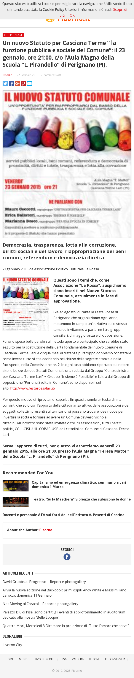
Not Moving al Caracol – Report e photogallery (40, 603)
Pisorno (7, 75)
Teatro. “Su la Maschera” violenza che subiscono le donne (81, 499)
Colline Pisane (13, 34)
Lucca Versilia (115, 659)
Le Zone (94, 659)
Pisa (64, 659)
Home (10, 659)
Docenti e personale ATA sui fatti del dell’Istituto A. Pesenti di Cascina (63, 514)
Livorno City (12, 644)
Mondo (24, 659)
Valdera (78, 659)
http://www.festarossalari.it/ (32, 388)
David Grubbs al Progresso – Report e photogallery (44, 581)
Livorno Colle (45, 659)
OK (72, 15)
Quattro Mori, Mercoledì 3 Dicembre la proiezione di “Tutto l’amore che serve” (66, 625)
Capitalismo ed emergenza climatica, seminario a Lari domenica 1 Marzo (79, 484)
